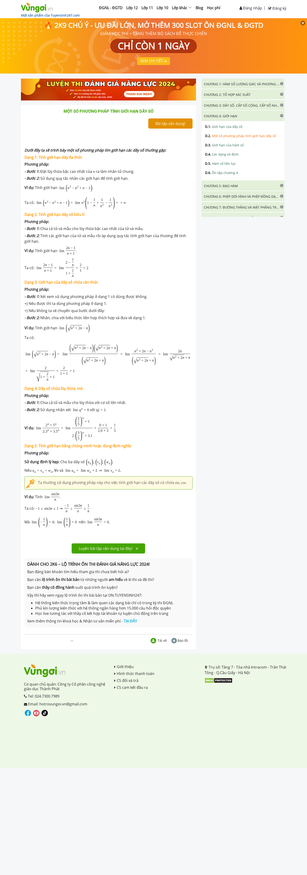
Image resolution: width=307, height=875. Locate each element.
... (71, 639)
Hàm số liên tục (220, 163)
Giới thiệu (124, 666)
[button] (243, 84)
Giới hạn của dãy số (223, 126)
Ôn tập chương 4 (221, 173)
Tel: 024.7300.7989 (41, 696)
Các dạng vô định (222, 154)
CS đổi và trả (126, 680)
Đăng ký (277, 8)
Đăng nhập (251, 8)
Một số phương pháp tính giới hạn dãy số (240, 136)
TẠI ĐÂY (130, 621)
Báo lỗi (179, 640)
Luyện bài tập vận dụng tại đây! (108, 548)
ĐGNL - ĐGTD (111, 7)
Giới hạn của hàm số (224, 145)
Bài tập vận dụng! (170, 123)
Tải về (159, 640)
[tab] (243, 84)
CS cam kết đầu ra (131, 687)
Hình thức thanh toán (134, 673)
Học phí (213, 7)
